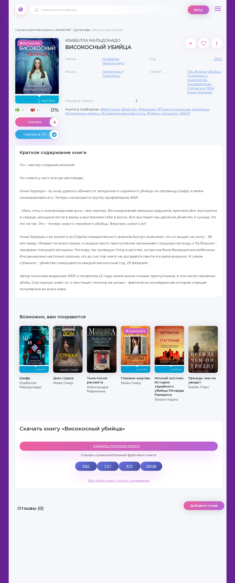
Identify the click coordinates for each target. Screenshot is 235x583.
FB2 (86, 466)
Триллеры (111, 76)
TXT (107, 466)
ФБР (186, 113)
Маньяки (148, 109)
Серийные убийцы (84, 113)
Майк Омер (63, 383)
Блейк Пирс (198, 387)
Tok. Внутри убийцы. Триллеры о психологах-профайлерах (204, 77)
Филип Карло (166, 399)
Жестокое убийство (120, 109)
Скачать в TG (41, 134)
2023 (218, 59)
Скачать (43, 122)
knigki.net (20, 9)
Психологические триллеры (184, 109)
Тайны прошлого (164, 113)
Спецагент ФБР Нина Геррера (201, 90)
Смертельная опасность (124, 113)
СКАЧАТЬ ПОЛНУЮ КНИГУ (116, 446)
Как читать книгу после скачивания (118, 480)
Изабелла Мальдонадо (113, 61)
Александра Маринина (97, 389)
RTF (129, 466)
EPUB (151, 466)
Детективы (111, 71)
